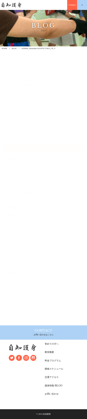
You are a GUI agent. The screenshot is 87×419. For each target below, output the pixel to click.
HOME (4, 48)
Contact (72, 5)
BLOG (14, 48)
